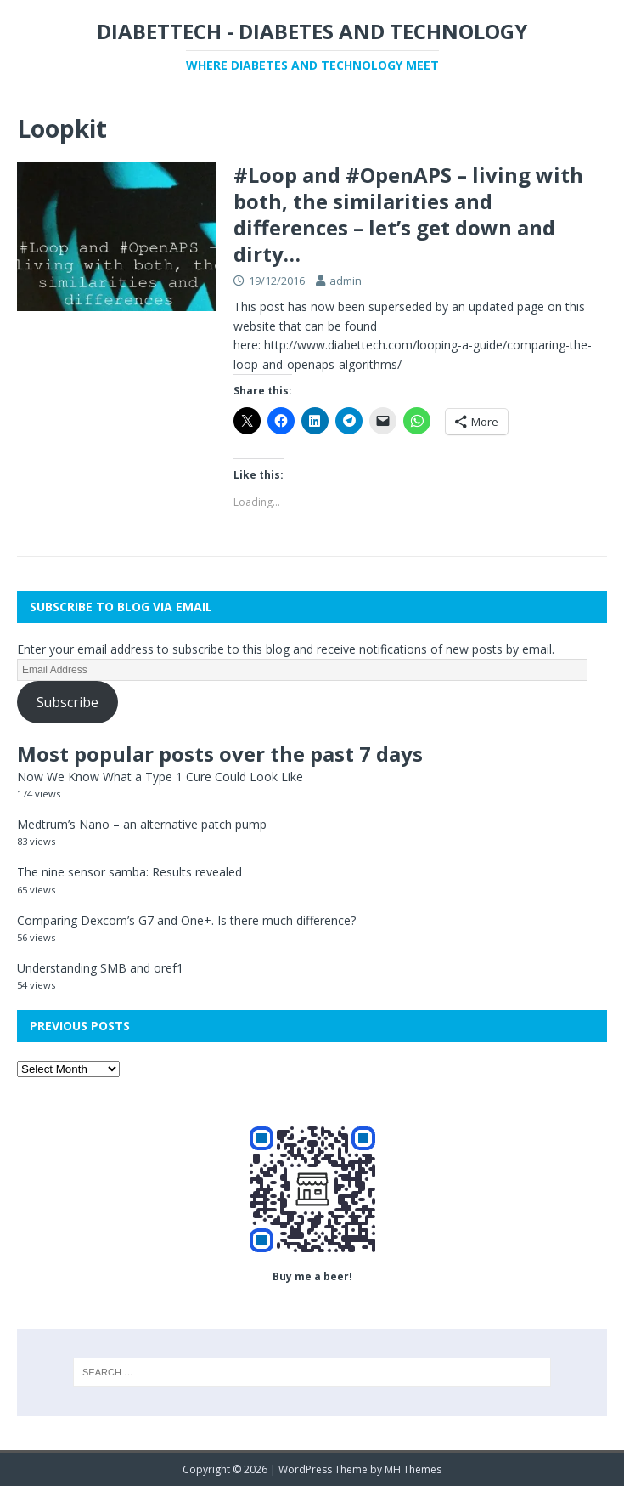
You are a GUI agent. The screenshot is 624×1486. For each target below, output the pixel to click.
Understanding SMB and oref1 (100, 968)
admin (345, 280)
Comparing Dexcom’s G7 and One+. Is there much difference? (186, 920)
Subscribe (67, 702)
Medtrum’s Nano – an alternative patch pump (142, 824)
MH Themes (413, 1469)
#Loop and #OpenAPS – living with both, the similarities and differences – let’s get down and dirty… (408, 215)
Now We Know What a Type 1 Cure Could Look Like (160, 777)
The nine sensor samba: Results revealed (129, 872)
